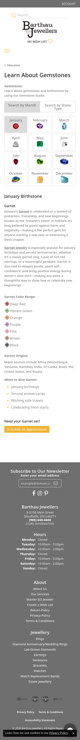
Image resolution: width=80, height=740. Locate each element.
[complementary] (49, 716)
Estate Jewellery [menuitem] (39, 681)
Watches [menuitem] (40, 671)
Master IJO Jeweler (40, 599)
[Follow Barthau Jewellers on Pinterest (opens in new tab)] (46, 493)
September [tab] (64, 159)
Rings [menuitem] (40, 639)
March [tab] (64, 124)
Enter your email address (40, 475)
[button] (68, 3)
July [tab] (16, 159)
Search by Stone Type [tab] (58, 107)
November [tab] (40, 177)
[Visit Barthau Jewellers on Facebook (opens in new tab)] (33, 493)
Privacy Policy (40, 615)
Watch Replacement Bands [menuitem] (40, 676)
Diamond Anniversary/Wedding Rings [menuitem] (40, 644)
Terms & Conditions (40, 621)
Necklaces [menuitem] (40, 660)
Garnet (24, 211)
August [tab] (40, 159)
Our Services (40, 594)
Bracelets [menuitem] (40, 665)
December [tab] (64, 177)
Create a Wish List (40, 605)
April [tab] (16, 142)
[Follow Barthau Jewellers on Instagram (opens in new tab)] (40, 493)
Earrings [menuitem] (40, 655)
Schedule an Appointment (27, 429)
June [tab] (64, 142)
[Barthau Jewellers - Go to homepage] (40, 28)
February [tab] (40, 124)
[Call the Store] (40, 520)
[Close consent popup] (73, 733)
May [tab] (40, 142)
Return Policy (40, 610)
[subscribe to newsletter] (55, 483)
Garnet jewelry (15, 247)
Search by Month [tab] (22, 105)
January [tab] (15, 124)
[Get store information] (40, 524)
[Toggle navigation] (7, 51)
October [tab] (15, 177)
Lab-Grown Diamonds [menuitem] (40, 649)
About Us (40, 589)
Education (13, 65)
